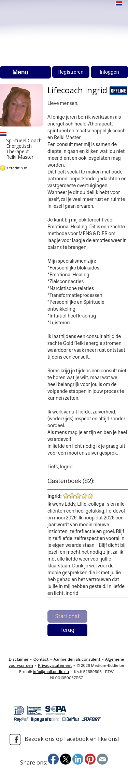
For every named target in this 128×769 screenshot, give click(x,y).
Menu (20, 72)
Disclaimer (19, 659)
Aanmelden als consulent (76, 659)
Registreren (70, 72)
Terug (67, 630)
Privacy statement (55, 665)
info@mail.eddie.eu (51, 671)
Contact (41, 659)
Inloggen (109, 72)
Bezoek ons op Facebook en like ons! (64, 739)
